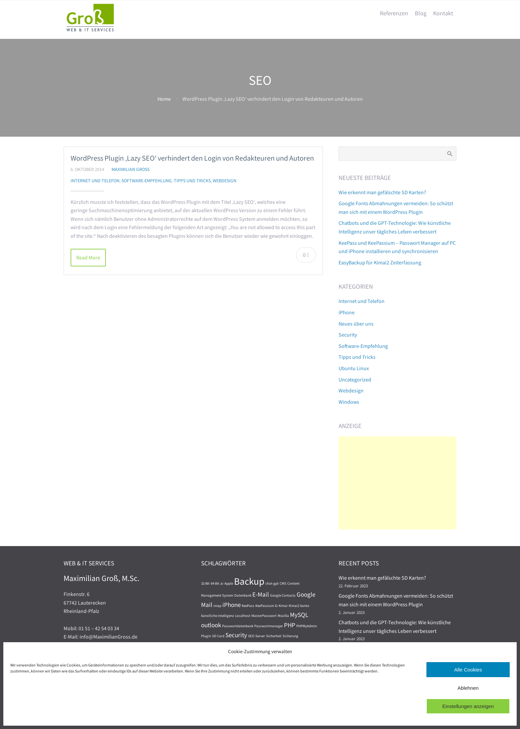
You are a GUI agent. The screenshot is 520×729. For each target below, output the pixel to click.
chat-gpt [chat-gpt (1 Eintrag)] (272, 583)
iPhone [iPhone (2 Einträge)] (231, 605)
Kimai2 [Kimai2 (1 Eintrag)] (294, 606)
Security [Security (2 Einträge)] (236, 635)
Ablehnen (467, 688)
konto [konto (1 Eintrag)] (304, 606)
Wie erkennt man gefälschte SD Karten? (382, 192)
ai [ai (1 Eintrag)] (221, 583)
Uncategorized (355, 379)
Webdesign (224, 181)
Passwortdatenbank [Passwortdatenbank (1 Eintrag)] (237, 626)
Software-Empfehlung (147, 181)
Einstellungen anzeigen (468, 706)
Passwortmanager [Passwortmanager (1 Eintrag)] (268, 626)
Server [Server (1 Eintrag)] (260, 636)
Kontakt (443, 13)
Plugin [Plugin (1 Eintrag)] (206, 636)
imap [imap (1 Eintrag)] (217, 606)
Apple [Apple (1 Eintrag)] (228, 583)
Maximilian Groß (130, 169)
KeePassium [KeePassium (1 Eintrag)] (264, 606)
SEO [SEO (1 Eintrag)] (251, 636)
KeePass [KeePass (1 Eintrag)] (248, 606)
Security (348, 334)
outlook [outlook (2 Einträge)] (211, 625)
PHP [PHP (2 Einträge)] (289, 625)
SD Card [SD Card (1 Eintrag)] (218, 636)
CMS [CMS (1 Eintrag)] (283, 583)
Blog (420, 13)
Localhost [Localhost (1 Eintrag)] (242, 616)
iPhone (347, 312)
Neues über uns (356, 323)
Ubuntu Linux (354, 368)
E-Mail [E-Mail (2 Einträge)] (260, 594)
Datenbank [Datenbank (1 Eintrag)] (242, 595)
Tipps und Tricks (192, 181)
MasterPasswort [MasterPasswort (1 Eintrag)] (264, 616)
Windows (349, 401)
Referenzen (394, 13)
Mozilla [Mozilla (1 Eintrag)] (283, 616)
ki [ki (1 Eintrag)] (276, 606)
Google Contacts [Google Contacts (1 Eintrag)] (283, 595)
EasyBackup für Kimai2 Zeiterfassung (380, 262)
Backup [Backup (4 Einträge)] (249, 581)
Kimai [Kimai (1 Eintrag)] (283, 606)
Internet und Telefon (95, 181)
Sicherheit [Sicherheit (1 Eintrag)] (274, 636)
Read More (88, 257)
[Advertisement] (397, 482)
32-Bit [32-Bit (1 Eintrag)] (205, 583)
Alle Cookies (468, 669)
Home (164, 98)
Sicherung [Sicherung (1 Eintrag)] (290, 636)
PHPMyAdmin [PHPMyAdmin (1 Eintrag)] (306, 626)
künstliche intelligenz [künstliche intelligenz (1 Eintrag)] (217, 616)
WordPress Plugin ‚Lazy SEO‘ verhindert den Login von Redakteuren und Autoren (192, 158)
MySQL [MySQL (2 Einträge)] (299, 615)
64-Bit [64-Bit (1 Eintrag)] (215, 583)
